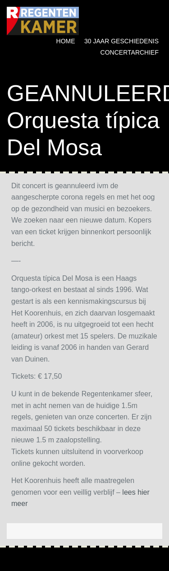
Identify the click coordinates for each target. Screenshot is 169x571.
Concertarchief (129, 52)
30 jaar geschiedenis (121, 41)
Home (65, 41)
